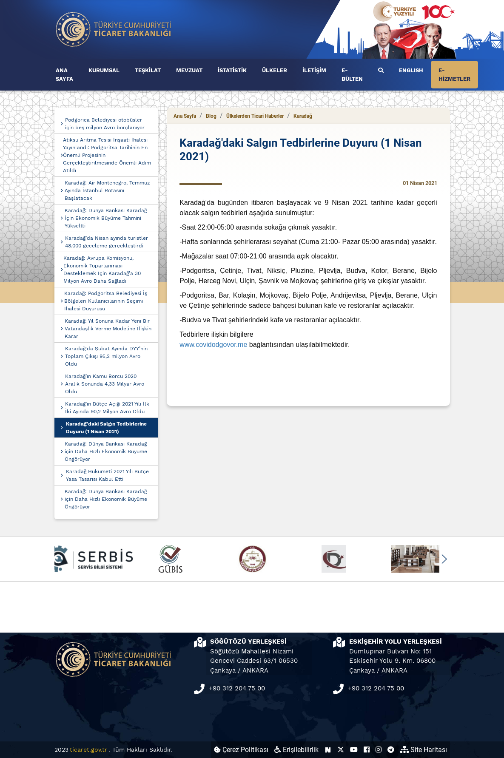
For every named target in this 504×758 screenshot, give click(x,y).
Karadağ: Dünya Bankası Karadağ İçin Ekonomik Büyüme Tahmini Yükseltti (106, 218)
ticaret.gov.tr (88, 749)
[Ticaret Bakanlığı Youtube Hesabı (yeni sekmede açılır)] (354, 749)
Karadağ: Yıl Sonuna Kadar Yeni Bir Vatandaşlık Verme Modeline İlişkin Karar (108, 328)
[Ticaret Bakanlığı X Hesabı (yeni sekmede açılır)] (340, 749)
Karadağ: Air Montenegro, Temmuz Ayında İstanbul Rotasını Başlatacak (107, 190)
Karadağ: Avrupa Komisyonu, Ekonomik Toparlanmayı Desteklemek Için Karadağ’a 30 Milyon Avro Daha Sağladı (102, 269)
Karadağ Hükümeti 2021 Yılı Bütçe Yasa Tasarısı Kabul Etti (107, 475)
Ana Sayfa (185, 116)
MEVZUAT (189, 70)
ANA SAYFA (64, 74)
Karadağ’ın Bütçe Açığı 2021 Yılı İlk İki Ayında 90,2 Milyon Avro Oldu (107, 407)
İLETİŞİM (314, 70)
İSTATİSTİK (232, 70)
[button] (444, 559)
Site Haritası (423, 750)
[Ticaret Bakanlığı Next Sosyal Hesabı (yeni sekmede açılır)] (328, 749)
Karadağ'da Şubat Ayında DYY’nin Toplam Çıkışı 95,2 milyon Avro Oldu (106, 356)
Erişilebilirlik (296, 750)
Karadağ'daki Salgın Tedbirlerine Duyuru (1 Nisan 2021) (106, 427)
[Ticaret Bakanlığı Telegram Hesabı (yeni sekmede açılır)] (390, 749)
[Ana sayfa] (113, 29)
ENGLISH (411, 70)
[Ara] (380, 70)
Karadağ (302, 116)
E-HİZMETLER (454, 74)
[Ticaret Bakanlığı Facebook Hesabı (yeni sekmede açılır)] (367, 749)
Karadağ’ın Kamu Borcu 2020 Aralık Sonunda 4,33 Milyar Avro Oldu (104, 384)
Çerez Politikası (241, 750)
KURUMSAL (104, 70)
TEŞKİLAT (148, 70)
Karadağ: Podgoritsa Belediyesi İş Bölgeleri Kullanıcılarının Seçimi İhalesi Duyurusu (105, 301)
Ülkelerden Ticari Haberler (255, 116)
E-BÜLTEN (352, 74)
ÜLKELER (274, 70)
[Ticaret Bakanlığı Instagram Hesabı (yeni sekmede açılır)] (378, 749)
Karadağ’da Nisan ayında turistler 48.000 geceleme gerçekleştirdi (106, 242)
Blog (211, 116)
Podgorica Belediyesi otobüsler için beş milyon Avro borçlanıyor (105, 124)
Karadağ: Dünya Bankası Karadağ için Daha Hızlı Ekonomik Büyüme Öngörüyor (106, 451)
